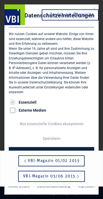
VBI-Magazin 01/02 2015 (51, 161)
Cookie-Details (18, 186)
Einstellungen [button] (54, 87)
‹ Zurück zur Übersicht (70, 15)
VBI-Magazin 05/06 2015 (51, 176)
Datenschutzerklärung (45, 82)
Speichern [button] (51, 138)
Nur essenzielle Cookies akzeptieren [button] (51, 124)
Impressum (86, 186)
